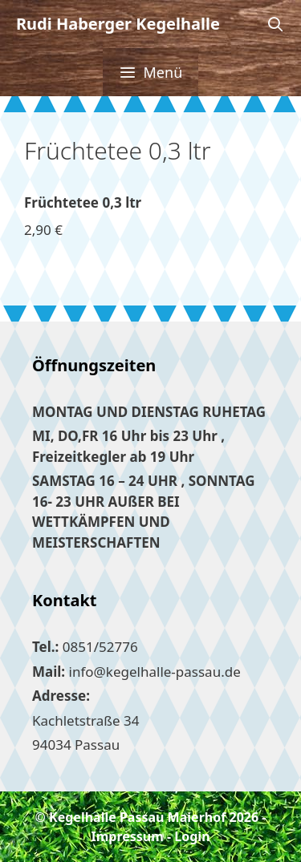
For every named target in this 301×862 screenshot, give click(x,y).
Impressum (127, 836)
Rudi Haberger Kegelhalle (118, 23)
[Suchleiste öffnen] (275, 24)
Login (191, 836)
